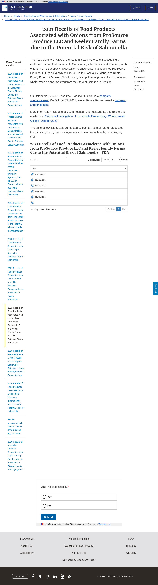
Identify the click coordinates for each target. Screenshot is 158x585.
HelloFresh (52, 206)
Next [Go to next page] (124, 231)
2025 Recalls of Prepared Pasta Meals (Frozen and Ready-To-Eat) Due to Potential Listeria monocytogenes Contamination (16, 363)
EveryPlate (52, 215)
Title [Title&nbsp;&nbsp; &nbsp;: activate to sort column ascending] (50, 174)
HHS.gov (131, 546)
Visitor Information (79, 539)
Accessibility (27, 553)
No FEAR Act (79, 553)
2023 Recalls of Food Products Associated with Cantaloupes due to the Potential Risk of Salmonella (15, 249)
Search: (48, 159)
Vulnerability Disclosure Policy (79, 560)
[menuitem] (142, 67)
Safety (17, 16)
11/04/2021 (38, 182)
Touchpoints (103, 524)
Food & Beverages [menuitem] (139, 87)
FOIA (131, 539)
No (49, 505)
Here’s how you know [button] (58, 2)
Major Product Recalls (81, 16)
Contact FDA (20, 576)
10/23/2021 (38, 199)
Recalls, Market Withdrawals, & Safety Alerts (45, 16)
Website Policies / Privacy (79, 546)
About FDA (27, 546)
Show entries (115, 159)
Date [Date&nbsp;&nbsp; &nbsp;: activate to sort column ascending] (35, 174)
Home (7, 16)
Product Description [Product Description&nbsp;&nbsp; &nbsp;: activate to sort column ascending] (71, 173)
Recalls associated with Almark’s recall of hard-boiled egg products (15, 426)
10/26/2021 (38, 190)
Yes (49, 496)
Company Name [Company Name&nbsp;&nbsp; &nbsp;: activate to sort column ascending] (92, 173)
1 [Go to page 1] (118, 231)
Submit (48, 517)
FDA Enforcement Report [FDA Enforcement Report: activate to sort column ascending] (112, 171)
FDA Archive (27, 539)
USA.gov (131, 553)
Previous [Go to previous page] (111, 231)
